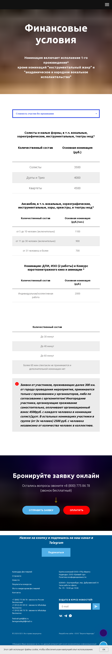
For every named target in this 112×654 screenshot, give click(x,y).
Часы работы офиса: (68, 585)
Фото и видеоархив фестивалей (26, 588)
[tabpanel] (56, 134)
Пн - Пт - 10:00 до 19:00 (68, 588)
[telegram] (65, 616)
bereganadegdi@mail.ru (22, 621)
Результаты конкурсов (21, 584)
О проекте (16, 576)
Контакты (16, 593)
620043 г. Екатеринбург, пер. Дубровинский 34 (78, 583)
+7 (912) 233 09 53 (19, 605)
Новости (16, 580)
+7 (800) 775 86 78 (19, 600)
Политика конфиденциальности (72, 577)
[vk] (61, 616)
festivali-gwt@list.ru (20, 619)
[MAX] (70, 616)
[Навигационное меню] (107, 4)
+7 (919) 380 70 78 (19, 610)
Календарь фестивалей (22, 572)
